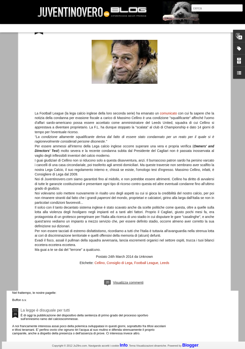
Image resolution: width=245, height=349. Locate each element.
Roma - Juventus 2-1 (38, 208)
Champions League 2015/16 (45, 229)
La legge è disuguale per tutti (45, 310)
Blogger (190, 345)
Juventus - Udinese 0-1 (40, 270)
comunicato (168, 45)
